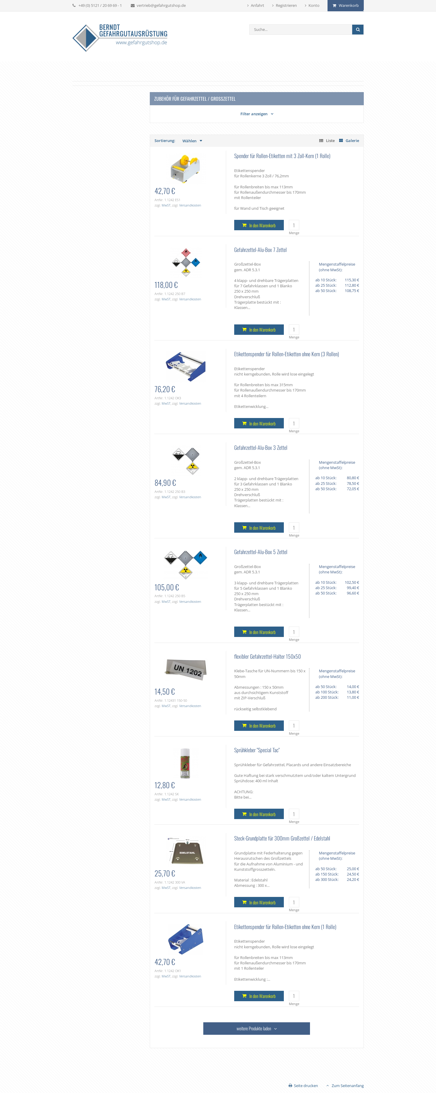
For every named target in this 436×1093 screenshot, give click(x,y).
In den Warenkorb (262, 225)
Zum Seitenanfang (348, 1085)
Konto (313, 5)
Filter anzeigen (253, 113)
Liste (330, 140)
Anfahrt (257, 5)
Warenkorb (349, 5)
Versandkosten (190, 205)
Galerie (352, 140)
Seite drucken (306, 1085)
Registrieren (286, 5)
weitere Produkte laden (254, 1028)
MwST (166, 205)
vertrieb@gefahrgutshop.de (161, 5)
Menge (294, 233)
